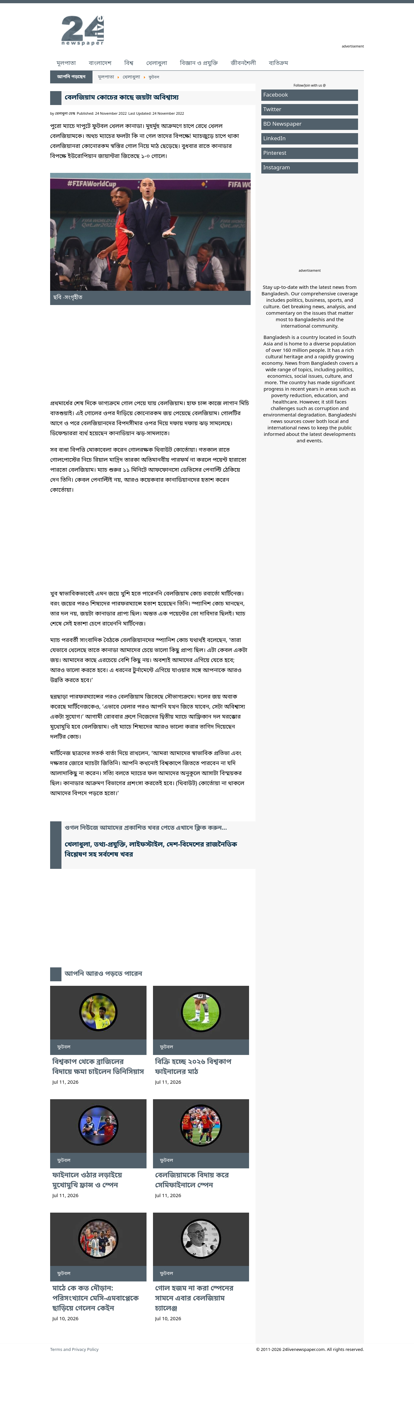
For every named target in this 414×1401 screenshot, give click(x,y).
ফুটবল (64, 1047)
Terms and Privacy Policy (74, 1350)
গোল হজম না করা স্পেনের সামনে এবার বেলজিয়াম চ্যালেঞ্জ (194, 1298)
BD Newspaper (282, 124)
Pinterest (274, 153)
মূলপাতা (66, 63)
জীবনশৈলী (243, 63)
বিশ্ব (128, 63)
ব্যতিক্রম (278, 63)
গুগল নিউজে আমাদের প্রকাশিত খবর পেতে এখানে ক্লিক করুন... (146, 828)
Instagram (276, 168)
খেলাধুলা (156, 63)
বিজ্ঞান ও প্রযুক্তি (199, 63)
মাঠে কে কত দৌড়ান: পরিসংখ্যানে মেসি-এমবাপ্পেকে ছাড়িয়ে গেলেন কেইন (95, 1298)
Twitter (272, 109)
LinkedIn (274, 138)
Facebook (275, 95)
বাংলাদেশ (100, 63)
